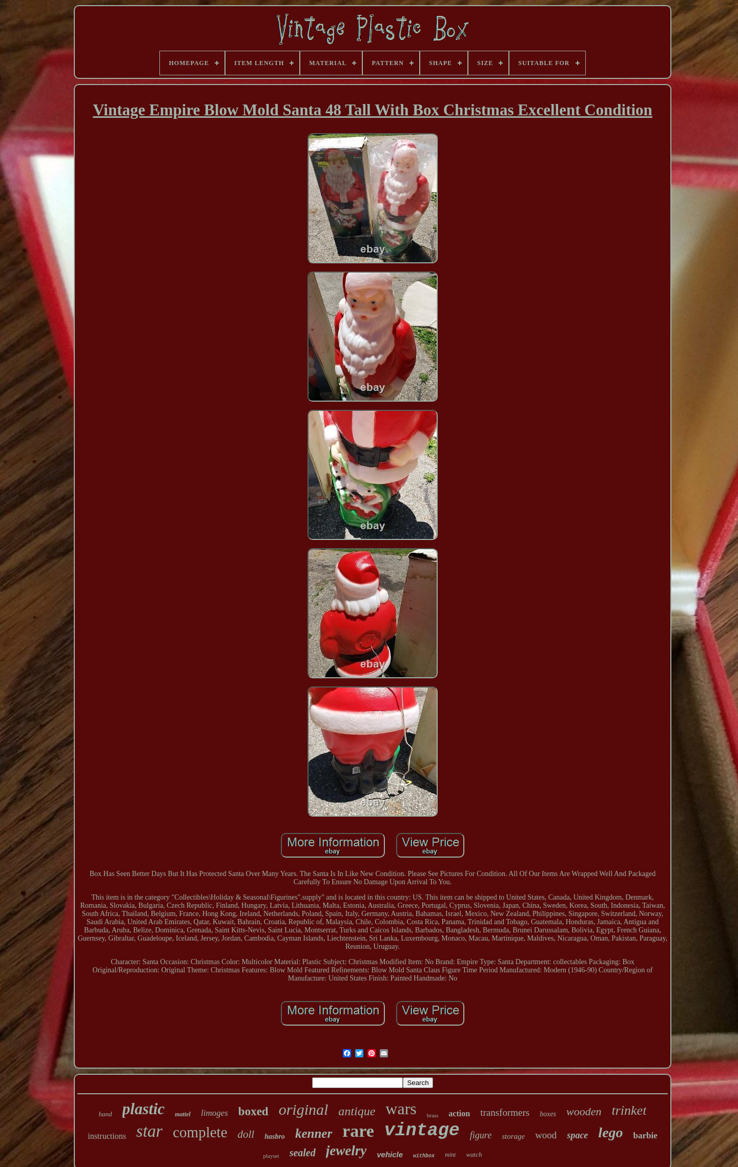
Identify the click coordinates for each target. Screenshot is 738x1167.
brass (433, 1115)
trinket (629, 1110)
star (149, 1131)
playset (271, 1156)
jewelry (346, 1150)
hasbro (274, 1136)
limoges (214, 1113)
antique (356, 1111)
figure (480, 1135)
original (304, 1109)
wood (546, 1135)
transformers (504, 1112)
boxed (253, 1111)
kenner (313, 1133)
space (577, 1135)
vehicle (390, 1154)
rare (358, 1130)
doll (246, 1134)
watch (474, 1154)
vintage (422, 1130)
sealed (303, 1152)
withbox (424, 1156)
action (459, 1113)
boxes (548, 1114)
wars (400, 1108)
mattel (183, 1114)
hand (105, 1114)
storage (513, 1136)
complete (200, 1132)
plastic (143, 1109)
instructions (107, 1136)
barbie (645, 1135)
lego (610, 1132)
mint (450, 1154)
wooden (583, 1111)
